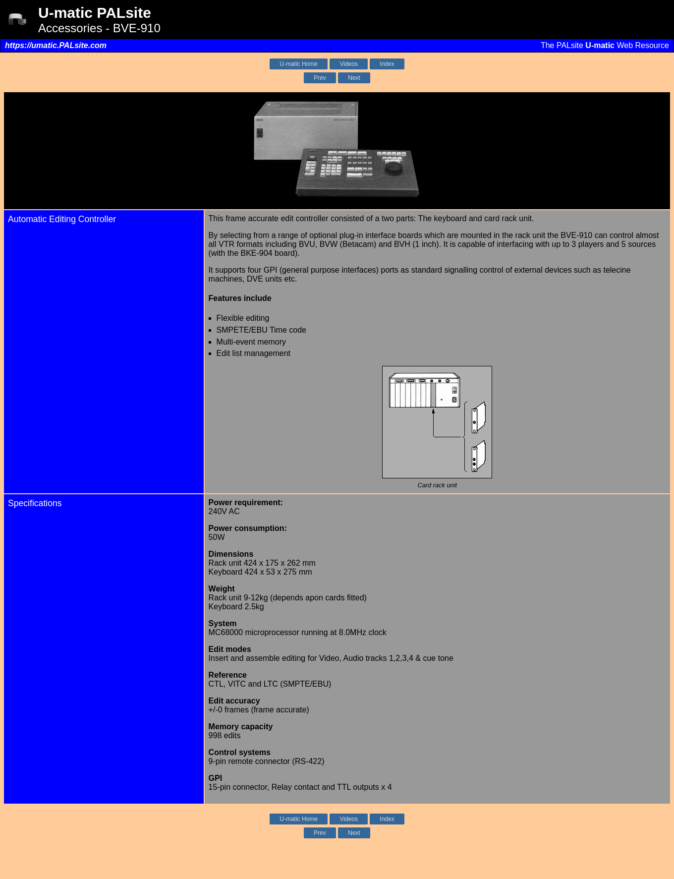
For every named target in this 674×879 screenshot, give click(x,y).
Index (387, 63)
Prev (320, 77)
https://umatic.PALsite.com (56, 45)
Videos (348, 63)
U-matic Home (299, 63)
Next (354, 77)
